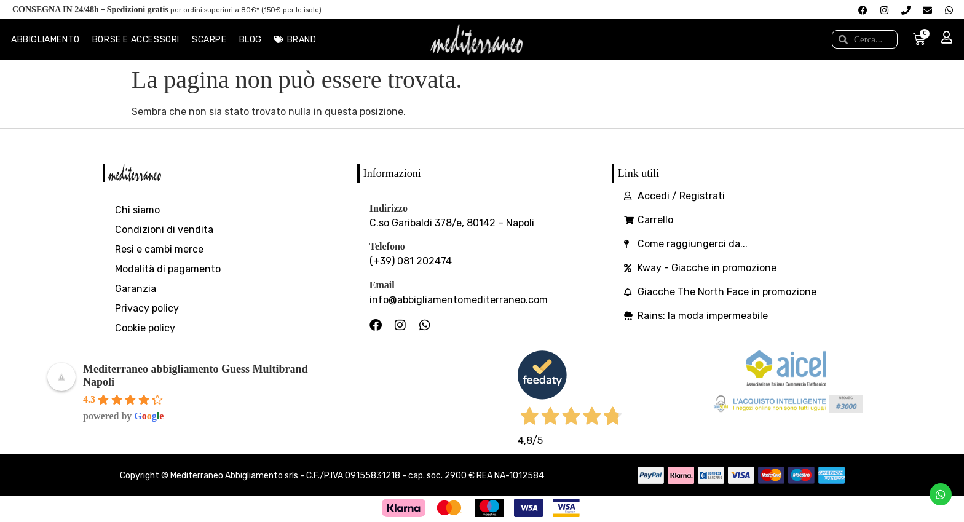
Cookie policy (145, 328)
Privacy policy (147, 308)
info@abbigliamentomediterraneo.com (458, 300)
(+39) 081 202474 (410, 261)
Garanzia (135, 289)
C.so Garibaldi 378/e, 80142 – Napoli (451, 223)
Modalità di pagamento (168, 269)
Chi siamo (137, 210)
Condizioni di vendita (164, 229)
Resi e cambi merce (159, 249)
